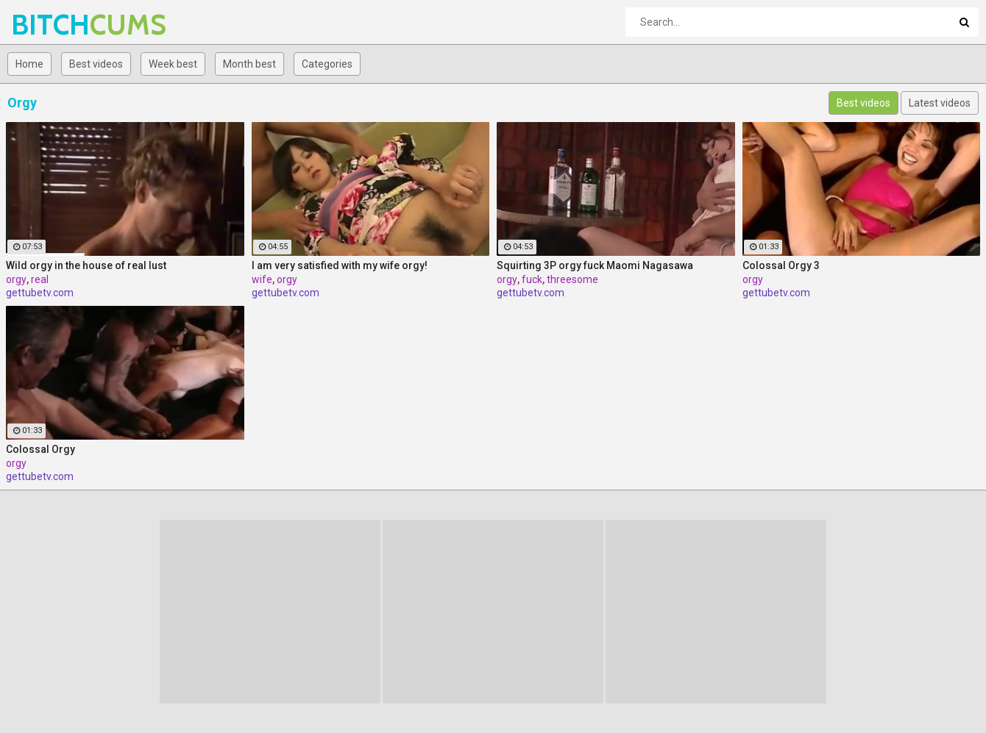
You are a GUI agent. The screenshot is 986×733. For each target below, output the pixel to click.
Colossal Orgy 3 (781, 265)
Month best (249, 64)
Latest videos (940, 103)
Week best (173, 64)
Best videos (96, 64)
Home (29, 64)
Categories (327, 64)
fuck (532, 279)
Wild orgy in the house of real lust (86, 265)
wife (262, 279)
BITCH (49, 24)
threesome (572, 279)
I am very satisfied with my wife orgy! (340, 265)
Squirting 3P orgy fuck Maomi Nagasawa (595, 265)
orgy (16, 279)
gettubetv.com (40, 292)
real (40, 279)
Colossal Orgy (40, 449)
